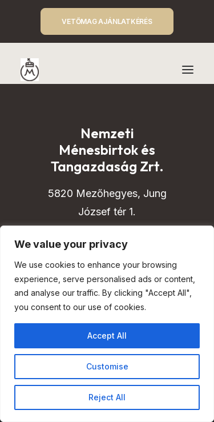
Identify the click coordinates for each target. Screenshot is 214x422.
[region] (107, 324)
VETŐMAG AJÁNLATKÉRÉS (107, 21)
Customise (107, 366)
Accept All (107, 335)
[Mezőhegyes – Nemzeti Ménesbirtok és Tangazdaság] (30, 69)
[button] (187, 70)
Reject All (107, 397)
